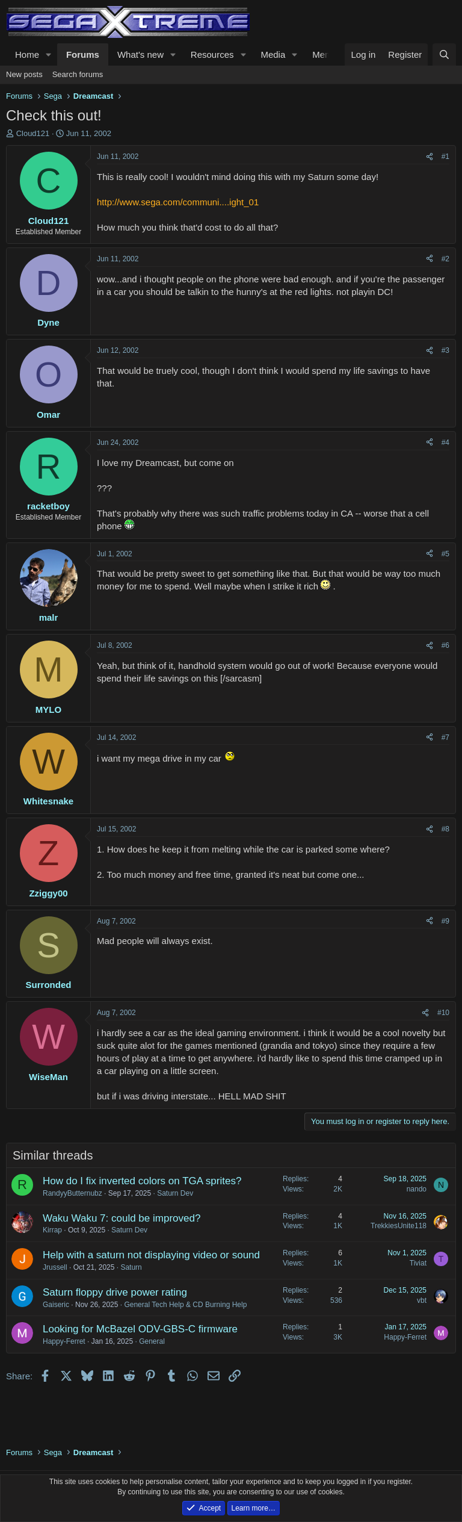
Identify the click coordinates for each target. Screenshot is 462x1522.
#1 (445, 156)
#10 (443, 1012)
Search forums (77, 74)
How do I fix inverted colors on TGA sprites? (142, 1181)
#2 (445, 259)
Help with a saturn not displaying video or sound (151, 1255)
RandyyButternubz (72, 1193)
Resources (212, 54)
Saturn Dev (175, 1193)
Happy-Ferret (64, 1341)
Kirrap (52, 1230)
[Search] (444, 54)
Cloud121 (33, 133)
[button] (48, 54)
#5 (445, 554)
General (152, 1341)
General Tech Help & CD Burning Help (185, 1304)
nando (417, 1189)
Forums (82, 54)
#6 (445, 645)
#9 (445, 921)
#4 (445, 442)
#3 (445, 350)
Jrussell (55, 1267)
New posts (24, 74)
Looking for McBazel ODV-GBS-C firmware (140, 1329)
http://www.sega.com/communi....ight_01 (178, 202)
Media (272, 54)
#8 (445, 829)
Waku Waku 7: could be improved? (121, 1218)
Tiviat (418, 1263)
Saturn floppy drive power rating (115, 1292)
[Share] (429, 157)
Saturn (130, 1267)
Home (27, 54)
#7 (445, 737)
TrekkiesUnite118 (399, 1226)
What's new (140, 54)
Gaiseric (56, 1304)
